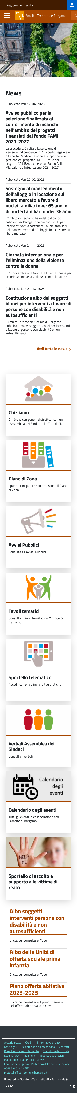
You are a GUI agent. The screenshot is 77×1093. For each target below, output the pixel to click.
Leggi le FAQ (11, 1055)
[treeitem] (72, 5)
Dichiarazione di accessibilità (38, 1047)
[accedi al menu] (7, 15)
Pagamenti (29, 1055)
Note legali (10, 1047)
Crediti (29, 1042)
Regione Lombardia (19, 5)
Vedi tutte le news (52, 349)
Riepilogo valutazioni (52, 1055)
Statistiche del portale (56, 1051)
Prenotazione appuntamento (21, 1051)
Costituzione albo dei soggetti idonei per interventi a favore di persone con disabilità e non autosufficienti (38, 306)
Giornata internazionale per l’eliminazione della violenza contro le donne (35, 260)
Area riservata (12, 1042)
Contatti (64, 1047)
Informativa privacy (49, 1042)
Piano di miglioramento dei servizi (24, 1059)
